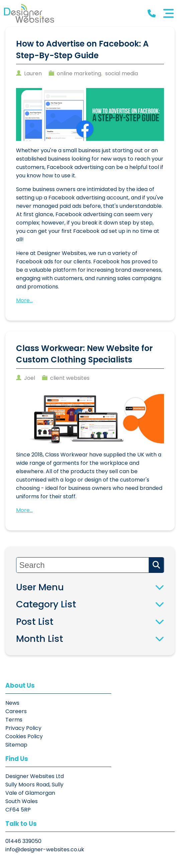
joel (29, 377)
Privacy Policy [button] (23, 728)
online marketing (79, 73)
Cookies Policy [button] (24, 736)
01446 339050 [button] (23, 776)
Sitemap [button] (16, 745)
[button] (29, 13)
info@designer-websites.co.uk (44, 784)
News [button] (12, 703)
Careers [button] (16, 711)
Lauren (33, 73)
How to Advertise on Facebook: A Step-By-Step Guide (82, 49)
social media (121, 73)
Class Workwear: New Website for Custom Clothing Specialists (84, 353)
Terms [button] (13, 719)
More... (24, 300)
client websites (69, 377)
